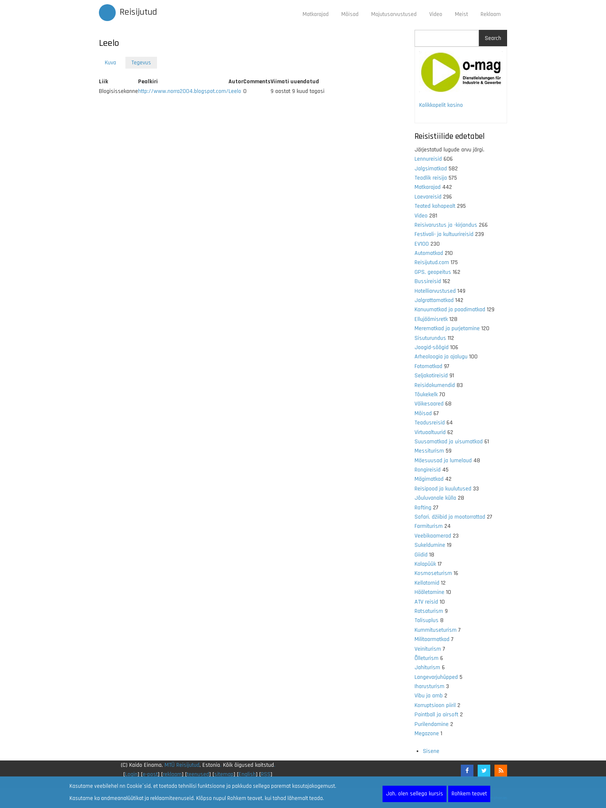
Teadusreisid (430, 423)
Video (435, 14)
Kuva (110, 62)
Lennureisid (428, 159)
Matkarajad (316, 14)
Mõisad (350, 14)
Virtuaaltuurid (430, 432)
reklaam (172, 774)
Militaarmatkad (432, 639)
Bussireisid (428, 281)
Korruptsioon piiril (435, 705)
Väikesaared (429, 404)
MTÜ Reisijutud (182, 765)
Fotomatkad (428, 366)
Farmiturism (429, 526)
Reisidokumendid (435, 385)
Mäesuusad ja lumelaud (443, 460)
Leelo (235, 91)
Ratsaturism (429, 611)
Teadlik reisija (431, 178)
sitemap (224, 774)
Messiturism (429, 451)
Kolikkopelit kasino (441, 105)
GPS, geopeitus (433, 272)
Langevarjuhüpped (436, 677)
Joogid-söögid (432, 347)
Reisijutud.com (432, 262)
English (247, 774)
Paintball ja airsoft (436, 714)
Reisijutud (138, 12)
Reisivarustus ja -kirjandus (446, 225)
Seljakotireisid (431, 375)
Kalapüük (425, 564)
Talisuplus (427, 620)
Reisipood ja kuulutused (443, 489)
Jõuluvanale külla (435, 498)
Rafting (423, 507)
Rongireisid (428, 470)
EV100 (422, 244)
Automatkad (429, 253)
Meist (461, 14)
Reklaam (491, 14)
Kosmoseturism (433, 573)
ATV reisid (426, 602)
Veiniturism (428, 649)
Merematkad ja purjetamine (447, 328)
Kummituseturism (436, 630)
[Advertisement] (250, 203)
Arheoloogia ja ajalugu (441, 356)
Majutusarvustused (394, 14)
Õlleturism (427, 658)
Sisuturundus (430, 338)
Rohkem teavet (469, 793)
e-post (150, 774)
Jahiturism (427, 667)
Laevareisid (428, 197)
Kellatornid (427, 583)
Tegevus (144, 63)
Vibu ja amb (429, 695)
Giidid (421, 555)
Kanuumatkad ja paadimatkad (450, 309)
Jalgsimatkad (431, 168)
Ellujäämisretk (431, 319)
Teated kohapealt (435, 206)
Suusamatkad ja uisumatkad (449, 441)
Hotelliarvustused (435, 291)
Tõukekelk (426, 394)
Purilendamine (432, 724)
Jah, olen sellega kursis (414, 793)
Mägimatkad (429, 479)
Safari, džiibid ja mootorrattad (450, 517)
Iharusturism (429, 686)
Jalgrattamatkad (434, 300)
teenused (198, 774)
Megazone (427, 733)
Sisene (431, 751)
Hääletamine (429, 592)
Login (131, 774)
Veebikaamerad (433, 536)
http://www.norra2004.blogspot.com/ (183, 91)
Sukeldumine (430, 545)
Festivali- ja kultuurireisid (444, 234)
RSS (266, 774)
